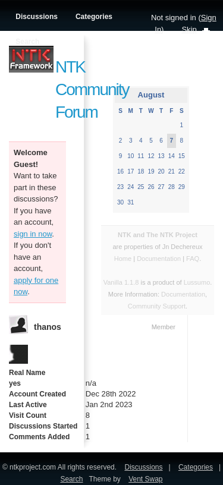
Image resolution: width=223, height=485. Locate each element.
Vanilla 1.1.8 (121, 282)
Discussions (36, 16)
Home (122, 258)
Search (27, 41)
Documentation (160, 258)
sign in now (33, 233)
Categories (94, 16)
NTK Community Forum (92, 89)
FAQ (192, 258)
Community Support (157, 306)
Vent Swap (145, 479)
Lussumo (197, 282)
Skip (188, 29)
